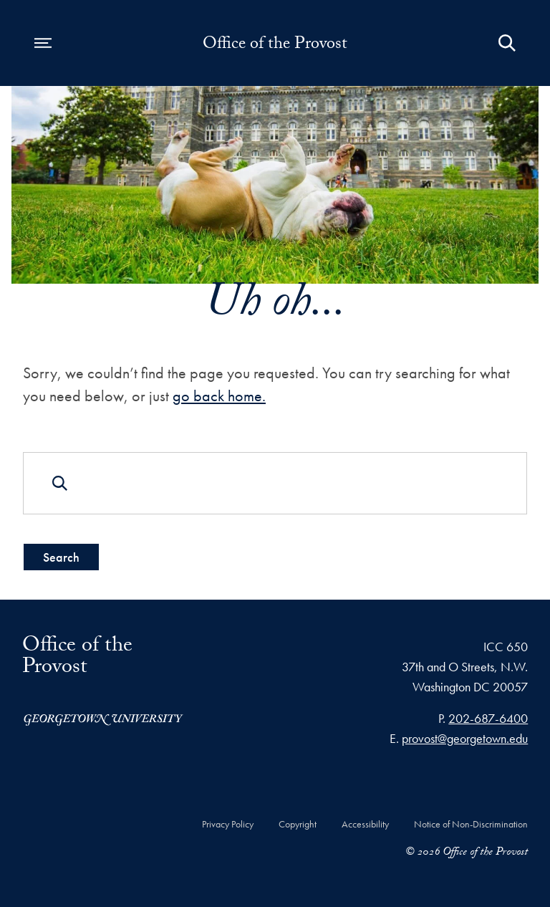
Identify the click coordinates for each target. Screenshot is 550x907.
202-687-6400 (488, 718)
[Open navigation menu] (43, 43)
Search (61, 557)
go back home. (219, 395)
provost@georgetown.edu (465, 738)
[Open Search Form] (507, 43)
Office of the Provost (275, 45)
